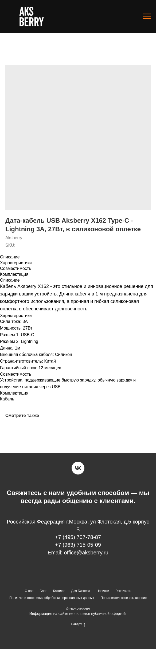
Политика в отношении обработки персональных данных (51, 598)
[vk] (78, 468)
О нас (29, 591)
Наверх (78, 624)
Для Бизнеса (80, 591)
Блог (43, 591)
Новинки (102, 591)
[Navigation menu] (147, 16)
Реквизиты (123, 591)
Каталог (59, 591)
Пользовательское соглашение (123, 598)
